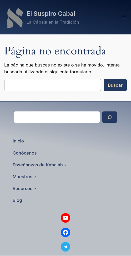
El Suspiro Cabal (51, 13)
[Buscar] (109, 117)
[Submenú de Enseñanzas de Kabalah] (65, 164)
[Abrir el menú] (123, 17)
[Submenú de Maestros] (34, 176)
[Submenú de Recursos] (34, 188)
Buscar (115, 85)
